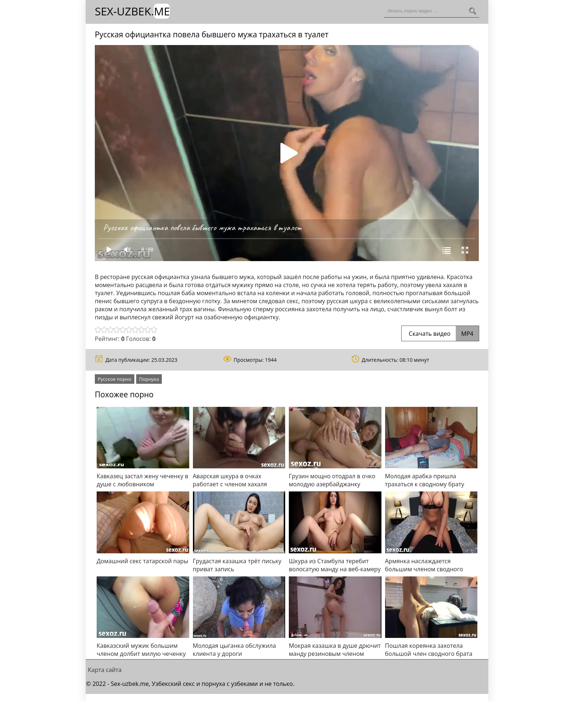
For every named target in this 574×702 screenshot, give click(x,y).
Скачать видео (440, 334)
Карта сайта (105, 670)
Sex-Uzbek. (132, 11)
